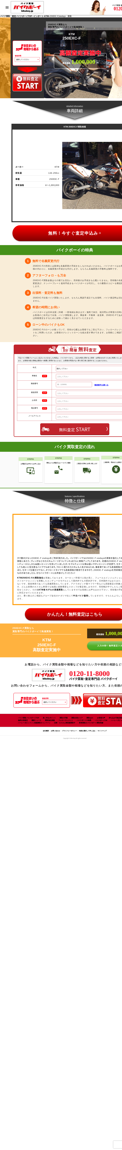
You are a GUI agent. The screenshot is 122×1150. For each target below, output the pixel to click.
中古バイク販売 (80, 596)
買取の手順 (64, 718)
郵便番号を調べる (101, 385)
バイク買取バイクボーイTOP (28, 718)
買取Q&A (89, 718)
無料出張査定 (23, 720)
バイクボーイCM (101, 720)
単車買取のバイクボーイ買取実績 (91, 723)
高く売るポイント (49, 718)
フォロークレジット (65, 720)
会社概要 (46, 731)
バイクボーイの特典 (84, 720)
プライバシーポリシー (69, 731)
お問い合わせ (55, 731)
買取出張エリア (77, 718)
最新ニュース (36, 720)
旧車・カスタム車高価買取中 (64, 723)
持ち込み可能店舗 (115, 718)
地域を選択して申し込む (87, 731)
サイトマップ (102, 731)
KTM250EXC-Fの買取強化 (30, 578)
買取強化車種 (50, 720)
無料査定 (74, 429)
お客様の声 (101, 718)
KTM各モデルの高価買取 (51, 590)
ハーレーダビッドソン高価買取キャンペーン (34, 723)
